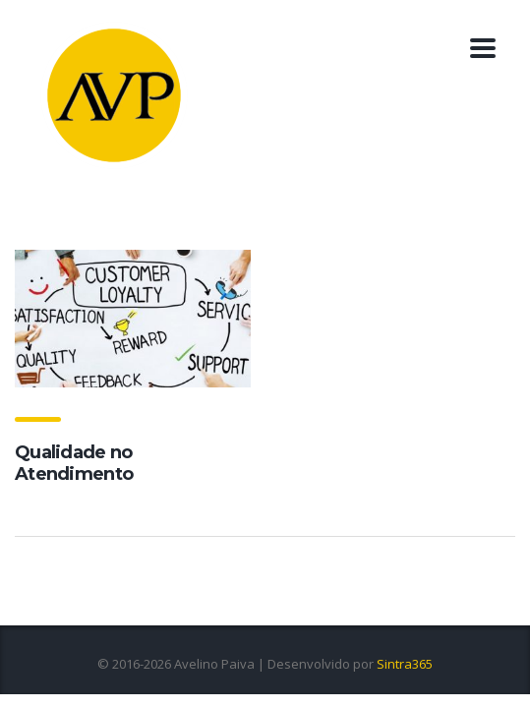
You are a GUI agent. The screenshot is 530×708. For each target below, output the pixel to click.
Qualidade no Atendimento (74, 463)
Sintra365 (405, 664)
